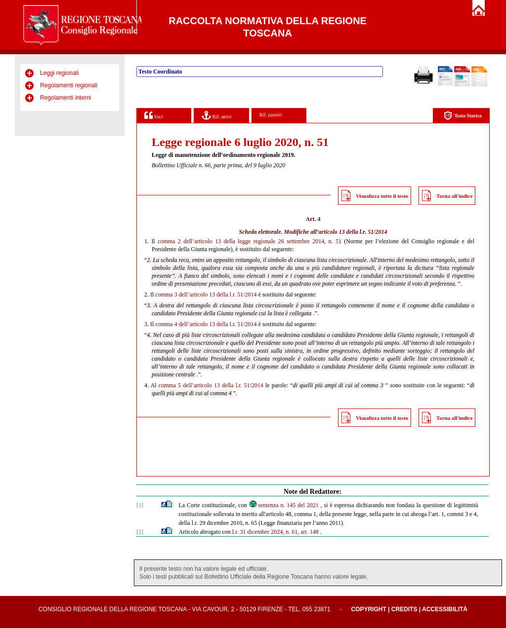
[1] (139, 505)
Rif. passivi (270, 114)
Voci (153, 115)
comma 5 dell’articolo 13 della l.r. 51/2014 (211, 385)
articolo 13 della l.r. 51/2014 (353, 231)
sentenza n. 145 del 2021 (283, 505)
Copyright (368, 609)
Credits (404, 609)
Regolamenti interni (65, 97)
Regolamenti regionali (68, 85)
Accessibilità (444, 609)
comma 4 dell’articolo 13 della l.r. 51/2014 (205, 324)
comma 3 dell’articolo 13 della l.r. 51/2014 (205, 294)
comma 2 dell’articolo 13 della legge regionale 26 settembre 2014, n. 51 (249, 241)
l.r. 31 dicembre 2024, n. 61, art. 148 (275, 531)
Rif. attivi (216, 115)
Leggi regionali (59, 73)
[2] (139, 531)
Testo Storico (463, 115)
